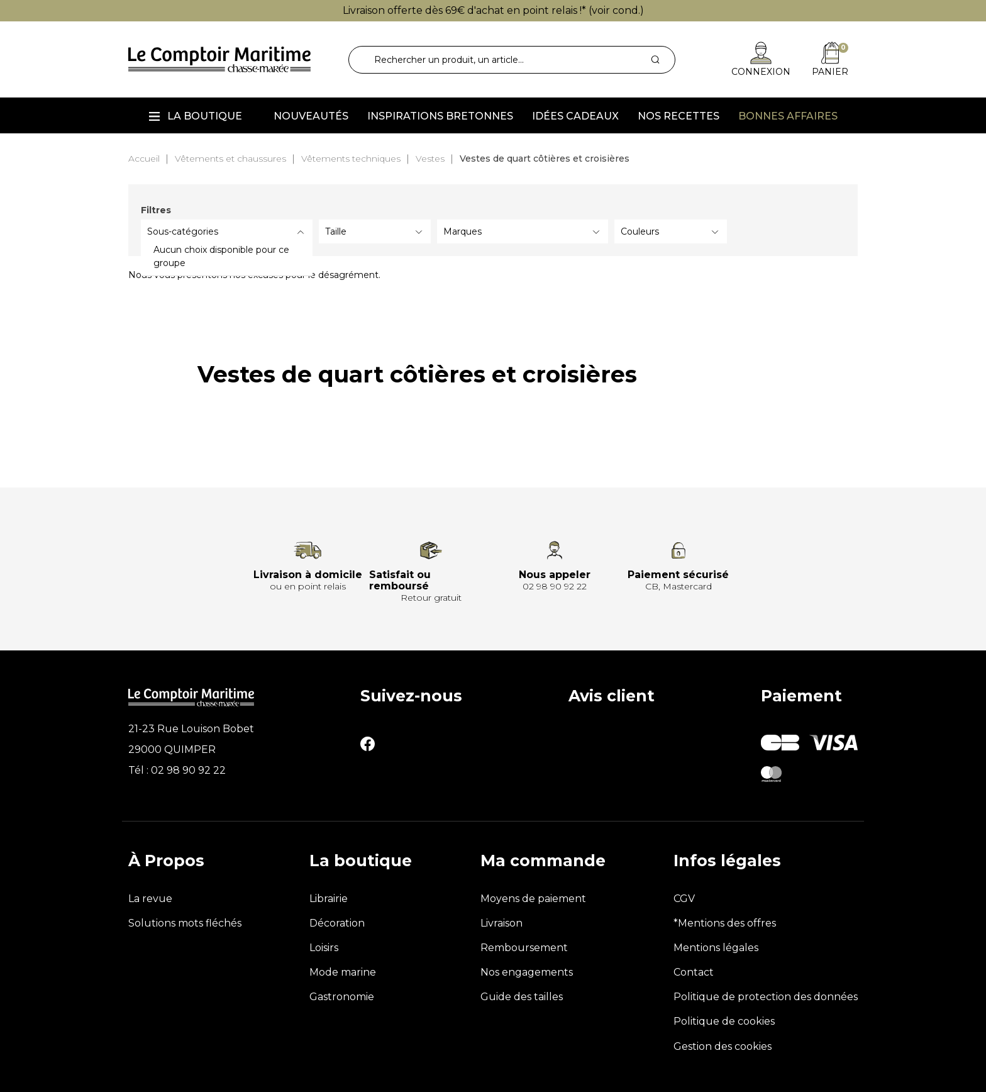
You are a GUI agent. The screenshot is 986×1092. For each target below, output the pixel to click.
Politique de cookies (724, 1021)
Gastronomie (341, 997)
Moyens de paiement (533, 899)
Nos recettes (678, 116)
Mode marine (342, 972)
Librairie (328, 899)
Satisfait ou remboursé (400, 580)
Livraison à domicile (307, 575)
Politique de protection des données (765, 997)
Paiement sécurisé (678, 575)
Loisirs (323, 948)
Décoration (337, 923)
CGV (684, 899)
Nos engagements (526, 972)
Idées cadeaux (575, 116)
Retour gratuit (431, 597)
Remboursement (524, 948)
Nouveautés (311, 116)
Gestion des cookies (722, 1046)
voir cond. (616, 10)
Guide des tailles (521, 997)
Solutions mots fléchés (184, 923)
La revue (150, 899)
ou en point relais (308, 586)
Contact (693, 972)
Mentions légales (715, 948)
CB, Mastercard (678, 586)
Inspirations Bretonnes (440, 116)
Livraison (501, 923)
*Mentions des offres (724, 923)
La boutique (204, 116)
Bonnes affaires (788, 116)
